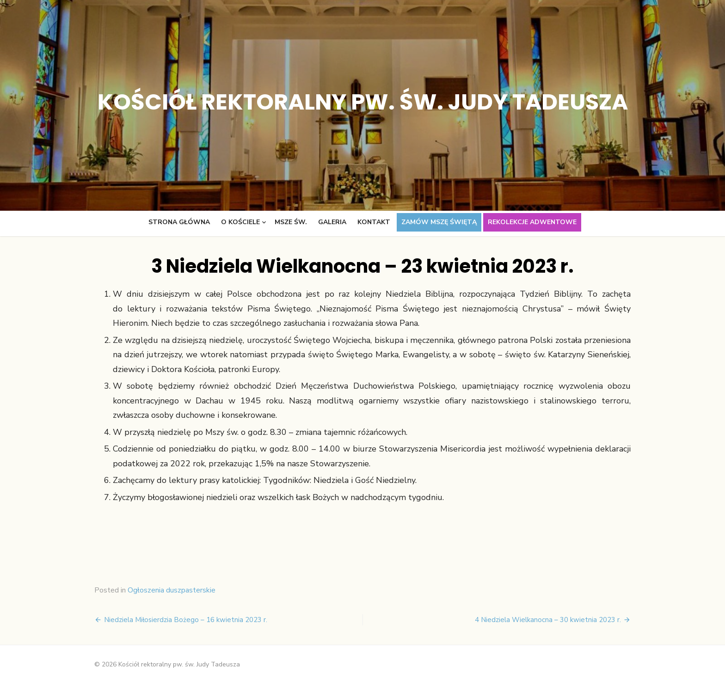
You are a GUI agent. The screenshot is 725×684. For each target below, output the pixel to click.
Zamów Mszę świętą (439, 222)
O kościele (240, 222)
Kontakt (373, 222)
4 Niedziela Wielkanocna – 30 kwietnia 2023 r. (548, 619)
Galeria (332, 222)
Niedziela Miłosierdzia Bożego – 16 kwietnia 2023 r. (185, 619)
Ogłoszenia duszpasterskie (171, 590)
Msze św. (291, 222)
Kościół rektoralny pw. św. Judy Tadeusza (363, 101)
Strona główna (179, 222)
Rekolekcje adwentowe (532, 222)
